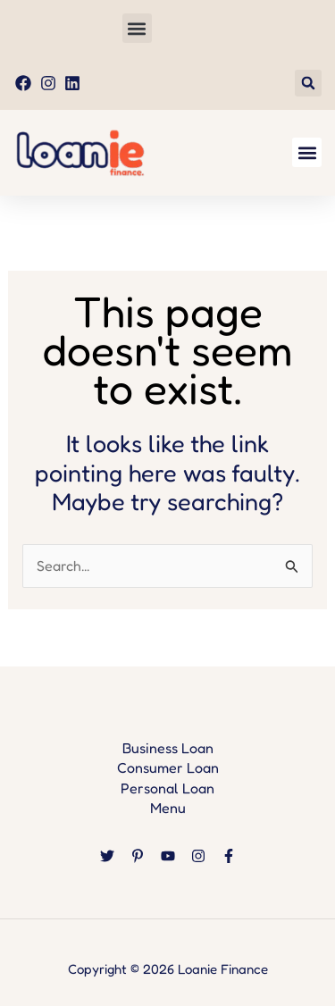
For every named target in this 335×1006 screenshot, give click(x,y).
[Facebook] (229, 856)
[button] (137, 28)
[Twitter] (107, 856)
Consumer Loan (168, 767)
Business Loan (168, 748)
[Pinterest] (137, 856)
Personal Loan (167, 788)
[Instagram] (198, 856)
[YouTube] (168, 856)
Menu (168, 808)
